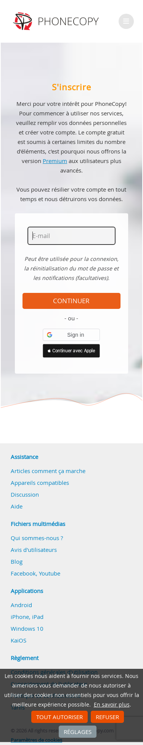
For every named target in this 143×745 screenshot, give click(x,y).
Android (21, 605)
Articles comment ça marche (48, 471)
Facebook (23, 573)
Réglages (78, 731)
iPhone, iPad (27, 616)
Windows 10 (27, 628)
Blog (16, 561)
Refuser (107, 717)
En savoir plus (112, 704)
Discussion (25, 494)
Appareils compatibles (40, 482)
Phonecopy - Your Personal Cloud (57, 21)
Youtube (49, 573)
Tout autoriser (59, 717)
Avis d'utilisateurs (34, 549)
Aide (16, 506)
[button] (71, 335)
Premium (55, 161)
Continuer (71, 301)
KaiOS (18, 640)
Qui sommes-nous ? (37, 538)
